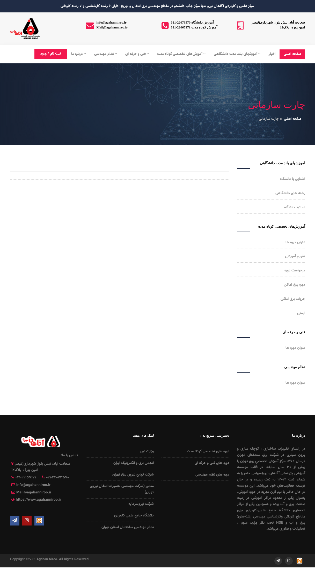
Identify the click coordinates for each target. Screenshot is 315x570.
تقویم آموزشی (295, 256)
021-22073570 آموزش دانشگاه (192, 22)
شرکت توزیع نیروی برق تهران (133, 475)
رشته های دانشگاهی (290, 193)
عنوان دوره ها (295, 242)
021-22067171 (26, 477)
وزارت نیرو (147, 451)
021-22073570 (57, 477)
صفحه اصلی (292, 54)
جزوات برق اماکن (293, 299)
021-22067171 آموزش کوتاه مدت (194, 27)
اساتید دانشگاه (294, 207)
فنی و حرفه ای (137, 54)
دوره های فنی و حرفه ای (212, 463)
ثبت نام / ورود (50, 54)
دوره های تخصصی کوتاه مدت (208, 451)
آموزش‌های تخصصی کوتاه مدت (181, 54)
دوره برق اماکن (294, 285)
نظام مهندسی (105, 54)
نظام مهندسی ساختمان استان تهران (127, 527)
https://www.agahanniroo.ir (38, 500)
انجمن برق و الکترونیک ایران (133, 463)
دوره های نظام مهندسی (212, 475)
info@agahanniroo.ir (112, 22)
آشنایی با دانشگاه (292, 179)
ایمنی (301, 313)
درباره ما (78, 54)
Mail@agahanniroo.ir (112, 27)
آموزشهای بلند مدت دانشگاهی (237, 54)
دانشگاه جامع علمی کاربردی (134, 516)
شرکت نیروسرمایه (141, 504)
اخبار (272, 54)
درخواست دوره (294, 270)
